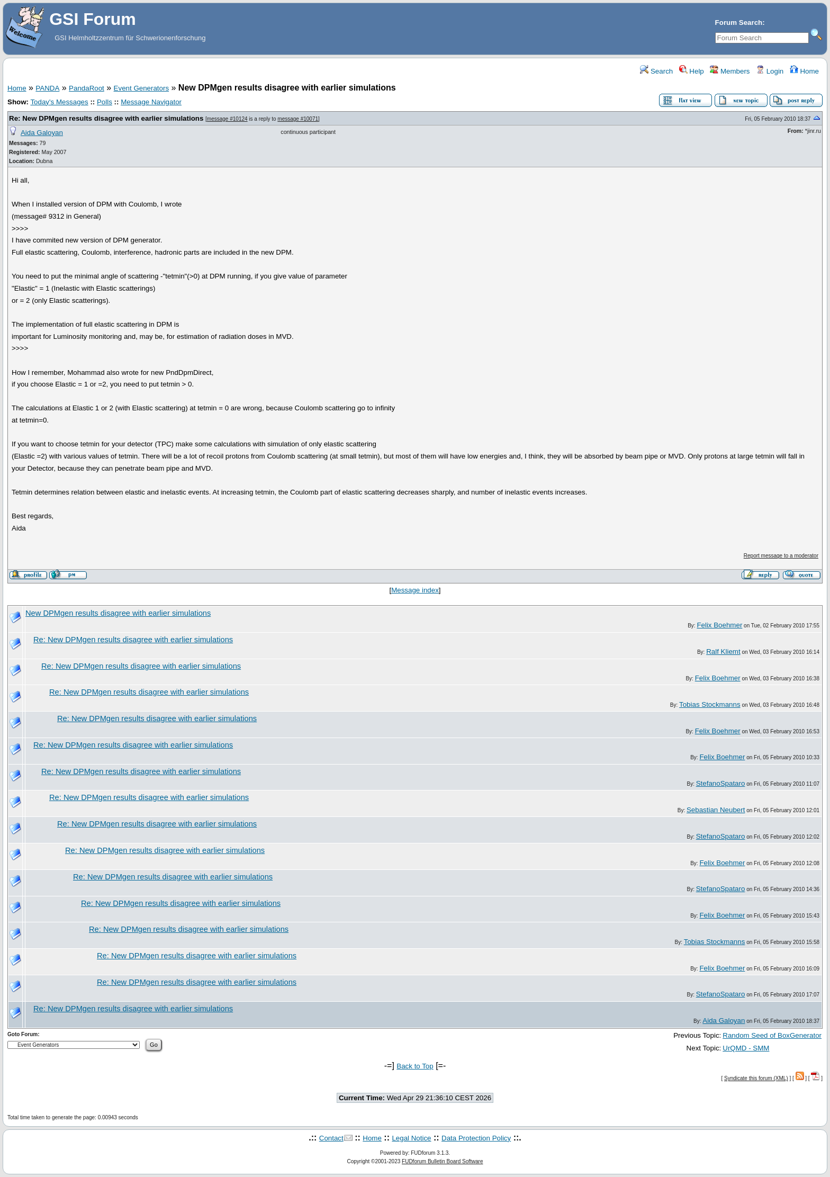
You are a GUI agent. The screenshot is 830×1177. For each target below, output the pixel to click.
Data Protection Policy (476, 1138)
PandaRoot (86, 88)
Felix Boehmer (719, 625)
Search (656, 71)
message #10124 (227, 119)
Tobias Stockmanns (710, 704)
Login (769, 71)
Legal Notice (411, 1138)
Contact (331, 1138)
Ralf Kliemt (723, 651)
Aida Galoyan (42, 133)
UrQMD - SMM (746, 1048)
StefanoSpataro (720, 783)
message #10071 (297, 119)
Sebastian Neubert (716, 810)
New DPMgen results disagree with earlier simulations (118, 613)
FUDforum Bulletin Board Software (442, 1161)
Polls (104, 102)
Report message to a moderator (781, 556)
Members (730, 71)
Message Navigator (151, 102)
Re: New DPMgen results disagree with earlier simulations (106, 118)
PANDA (47, 88)
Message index (415, 590)
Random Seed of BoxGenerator (772, 1035)
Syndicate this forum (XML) (756, 1078)
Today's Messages (59, 102)
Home (804, 71)
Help (691, 71)
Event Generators (141, 88)
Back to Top (414, 1066)
